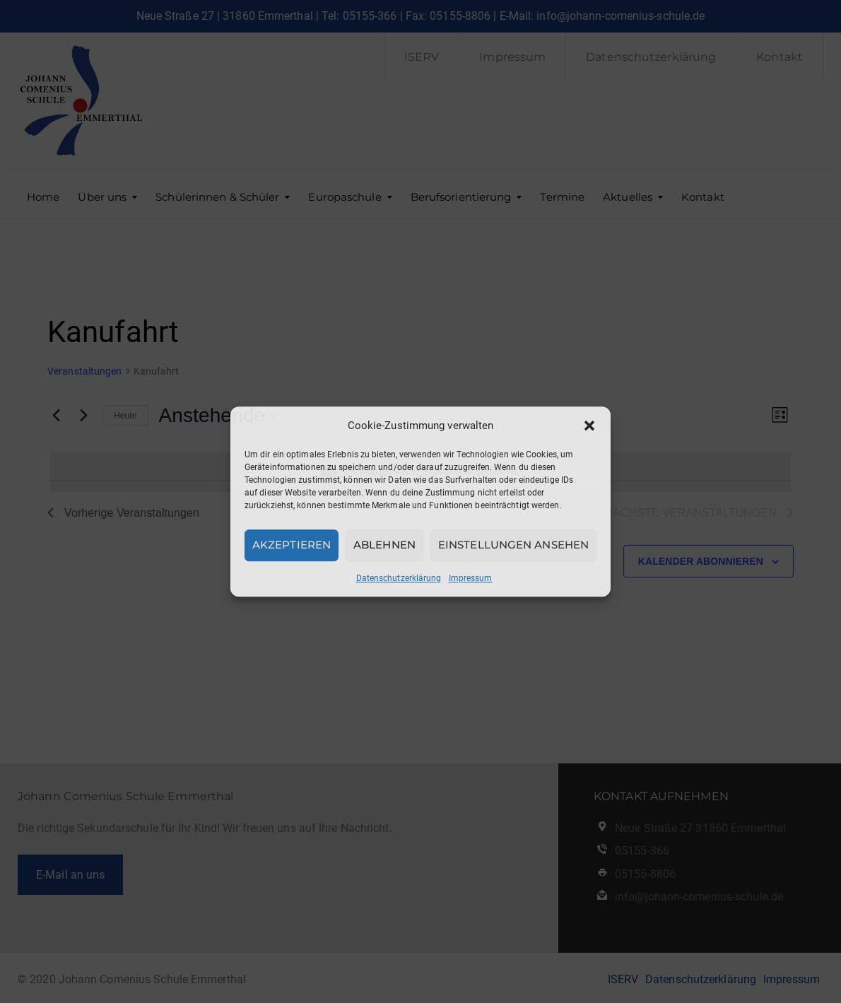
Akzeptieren (291, 544)
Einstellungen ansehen (513, 544)
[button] (589, 425)
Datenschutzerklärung (399, 578)
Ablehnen (384, 544)
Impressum (471, 578)
